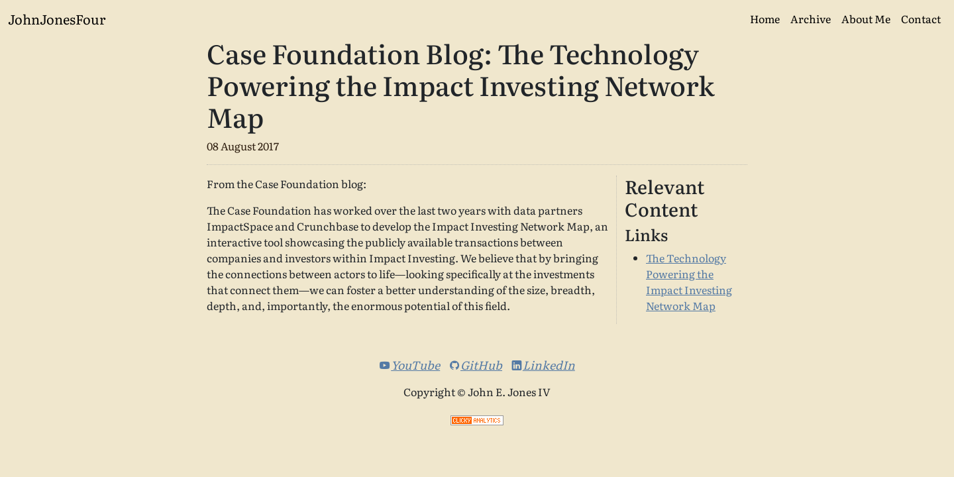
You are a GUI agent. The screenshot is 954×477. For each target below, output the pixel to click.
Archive (810, 18)
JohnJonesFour (56, 18)
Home (765, 18)
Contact (921, 18)
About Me (865, 18)
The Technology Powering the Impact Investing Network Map (689, 281)
